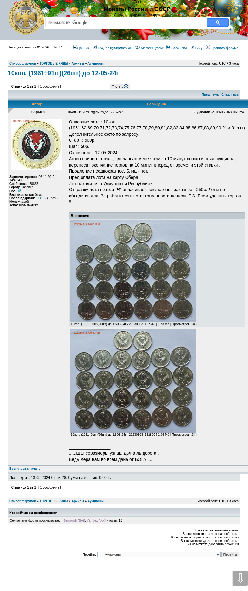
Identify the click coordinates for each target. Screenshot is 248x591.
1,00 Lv (41, 198)
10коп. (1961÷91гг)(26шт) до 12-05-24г (63, 73)
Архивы (77, 501)
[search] (122, 23)
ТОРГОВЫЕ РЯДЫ (54, 501)
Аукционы (95, 501)
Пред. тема (210, 94)
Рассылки (176, 48)
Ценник (81, 48)
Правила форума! (223, 48)
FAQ (196, 48)
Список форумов (22, 501)
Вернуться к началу (24, 468)
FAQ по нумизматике (112, 48)
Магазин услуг (149, 48)
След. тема (229, 94)
